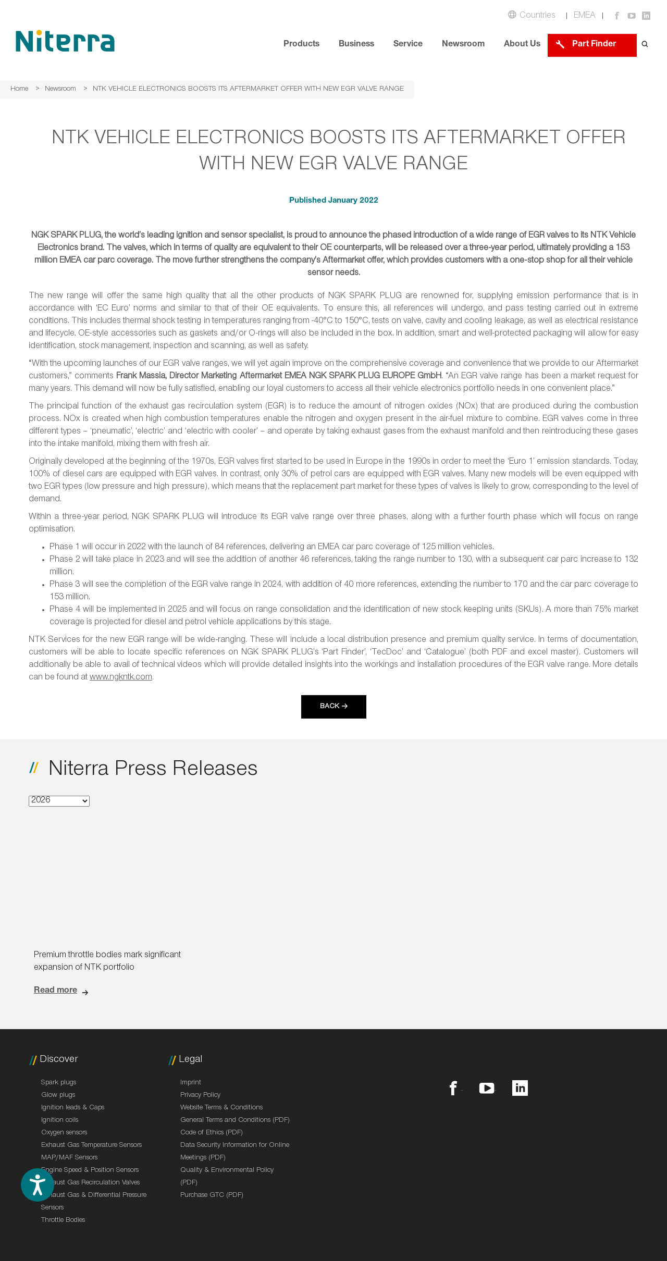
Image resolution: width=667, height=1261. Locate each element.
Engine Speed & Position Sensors (90, 1171)
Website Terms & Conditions (221, 1108)
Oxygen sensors (64, 1133)
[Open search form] (645, 45)
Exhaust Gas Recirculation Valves (90, 1183)
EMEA (585, 16)
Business (356, 45)
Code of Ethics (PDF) (211, 1133)
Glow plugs (58, 1095)
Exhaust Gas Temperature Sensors (91, 1145)
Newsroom (463, 45)
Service (408, 45)
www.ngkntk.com (121, 678)
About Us (522, 45)
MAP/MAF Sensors (69, 1158)
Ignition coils (59, 1120)
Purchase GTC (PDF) (211, 1196)
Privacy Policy (200, 1095)
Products (301, 45)
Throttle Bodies (63, 1221)
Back (329, 707)
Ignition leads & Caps (72, 1108)
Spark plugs (58, 1083)
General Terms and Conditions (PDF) (235, 1120)
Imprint (190, 1083)
